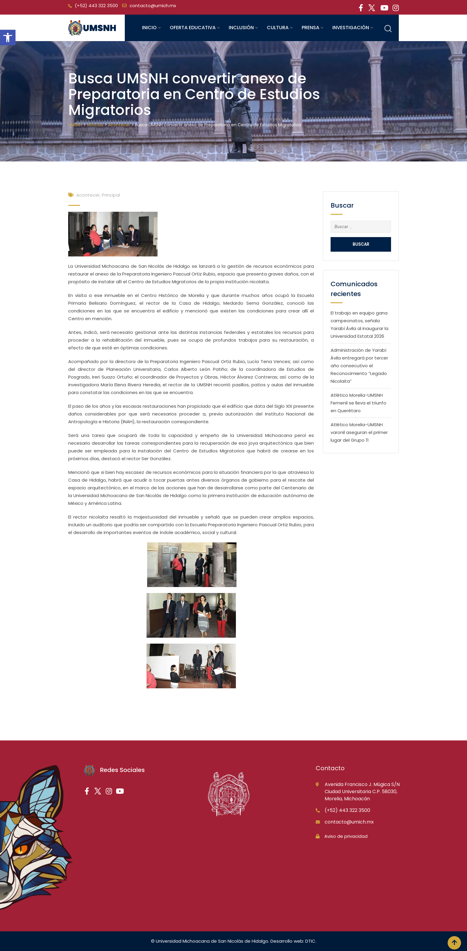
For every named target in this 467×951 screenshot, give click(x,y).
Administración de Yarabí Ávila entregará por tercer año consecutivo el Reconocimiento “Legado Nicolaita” (359, 365)
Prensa (310, 27)
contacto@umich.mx (153, 5)
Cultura (278, 27)
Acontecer (88, 195)
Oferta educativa (193, 27)
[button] (7, 37)
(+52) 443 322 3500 (96, 5)
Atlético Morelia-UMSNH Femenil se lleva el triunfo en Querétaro (358, 403)
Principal (111, 195)
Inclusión (241, 27)
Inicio (149, 27)
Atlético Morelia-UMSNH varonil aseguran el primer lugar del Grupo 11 (359, 432)
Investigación (350, 27)
